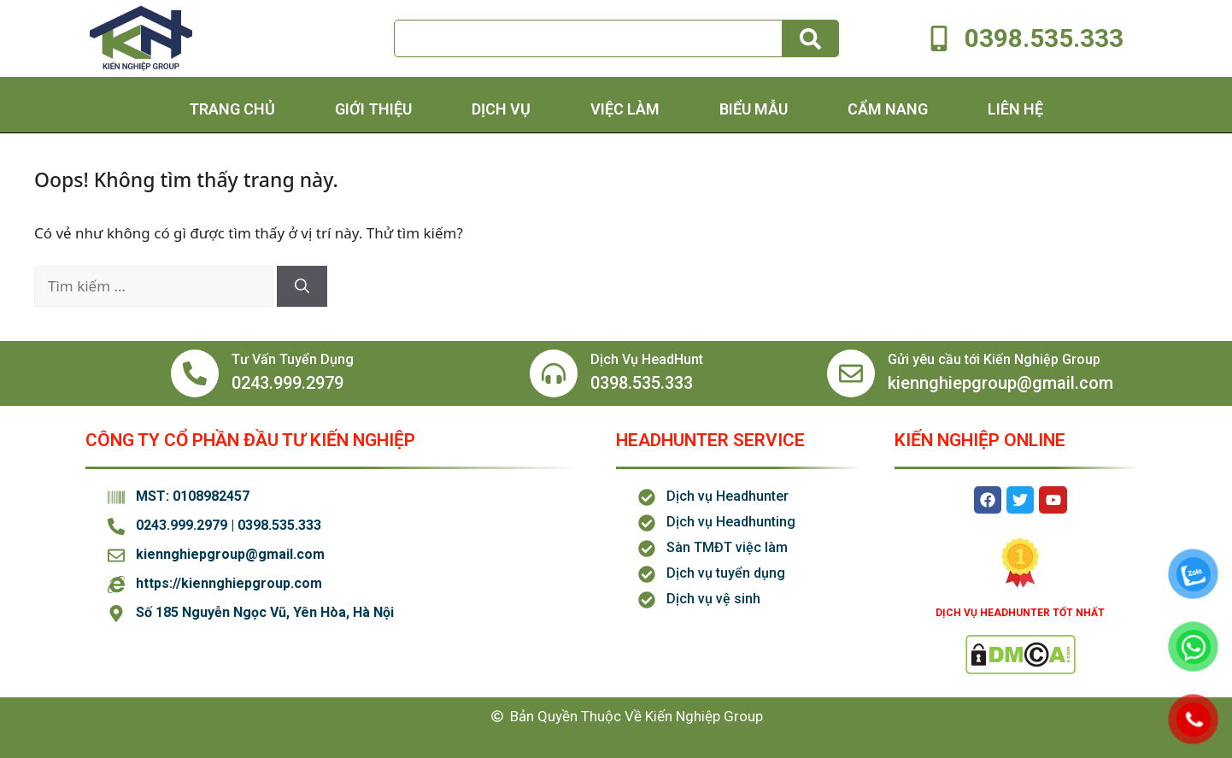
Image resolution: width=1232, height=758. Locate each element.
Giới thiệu (373, 109)
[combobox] (588, 38)
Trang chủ (232, 109)
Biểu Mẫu (753, 109)
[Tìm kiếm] (811, 38)
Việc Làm (625, 109)
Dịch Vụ (501, 109)
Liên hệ (1015, 109)
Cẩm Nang (888, 109)
